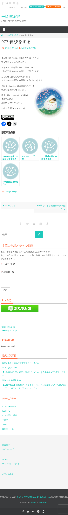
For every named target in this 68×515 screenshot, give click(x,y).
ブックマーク (11, 191)
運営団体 (6, 445)
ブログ (5, 424)
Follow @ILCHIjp (8, 327)
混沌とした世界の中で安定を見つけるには (20, 363)
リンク (5, 459)
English (23, 7)
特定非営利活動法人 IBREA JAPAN (33, 497)
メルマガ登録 (55, 7)
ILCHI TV (6, 411)
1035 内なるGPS (9, 368)
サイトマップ (8, 449)
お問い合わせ (38, 7)
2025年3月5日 (11, 48)
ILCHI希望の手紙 (12, 35)
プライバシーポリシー (12, 464)
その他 (5, 420)
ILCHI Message (9, 406)
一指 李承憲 (10, 17)
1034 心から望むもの (11, 380)
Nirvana (33, 502)
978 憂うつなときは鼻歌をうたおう (51, 207)
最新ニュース (8, 429)
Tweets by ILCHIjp (9, 330)
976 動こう (8, 205)
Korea (12, 7)
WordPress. (43, 502)
